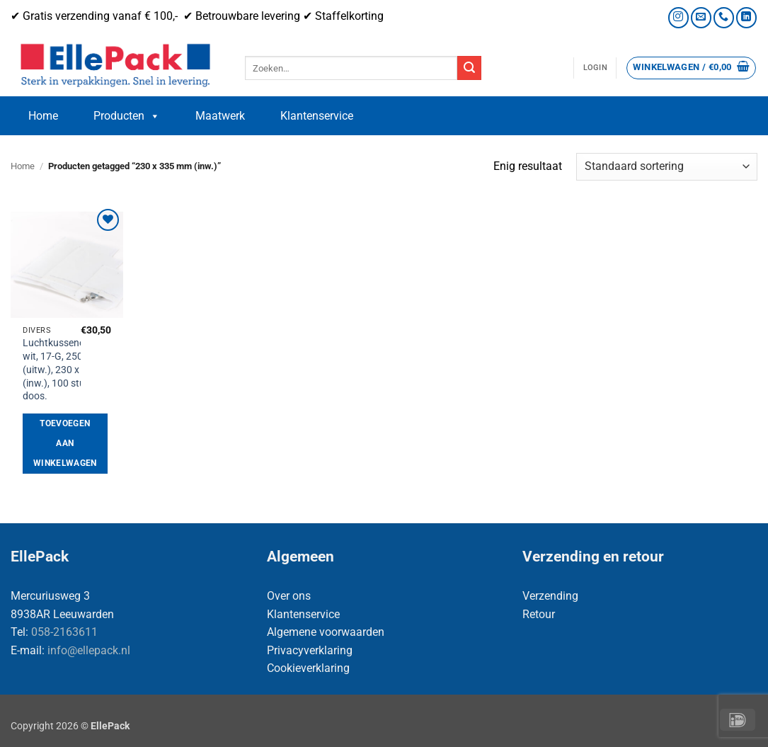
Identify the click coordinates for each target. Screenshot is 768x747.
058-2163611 (64, 632)
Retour (538, 614)
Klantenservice (316, 115)
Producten (126, 116)
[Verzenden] (469, 68)
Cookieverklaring (308, 668)
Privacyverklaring (310, 650)
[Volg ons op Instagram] (678, 17)
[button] (595, 68)
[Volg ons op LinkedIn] (746, 17)
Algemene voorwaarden (325, 632)
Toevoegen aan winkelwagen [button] (65, 442)
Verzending (550, 596)
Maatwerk (220, 115)
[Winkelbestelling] (666, 167)
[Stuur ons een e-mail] (701, 17)
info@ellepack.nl (88, 650)
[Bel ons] (723, 17)
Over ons (289, 596)
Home (43, 115)
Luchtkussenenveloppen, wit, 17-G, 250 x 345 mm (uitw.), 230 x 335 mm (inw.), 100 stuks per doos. (77, 369)
